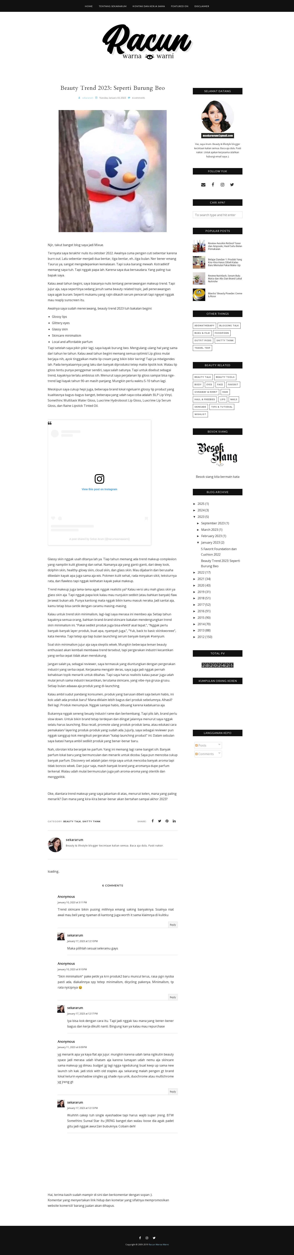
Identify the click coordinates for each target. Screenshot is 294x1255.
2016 (201, 611)
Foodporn (222, 333)
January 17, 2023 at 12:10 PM (82, 941)
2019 (201, 592)
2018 (201, 598)
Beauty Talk (72, 821)
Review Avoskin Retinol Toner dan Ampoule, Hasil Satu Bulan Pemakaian (225, 246)
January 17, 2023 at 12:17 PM (82, 1013)
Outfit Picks (203, 340)
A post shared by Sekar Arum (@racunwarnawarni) (99, 539)
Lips (222, 399)
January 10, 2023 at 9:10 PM (72, 969)
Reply (173, 924)
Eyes (209, 384)
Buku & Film (202, 333)
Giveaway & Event (206, 392)
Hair (225, 392)
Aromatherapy (204, 325)
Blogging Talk (229, 325)
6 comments (138, 97)
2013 (201, 630)
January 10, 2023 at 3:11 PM (72, 902)
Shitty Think (91, 821)
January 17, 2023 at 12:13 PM (82, 1108)
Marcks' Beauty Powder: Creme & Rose (225, 295)
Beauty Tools (225, 377)
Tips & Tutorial (222, 407)
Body (198, 384)
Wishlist (200, 414)
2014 (201, 624)
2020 (201, 585)
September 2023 (213, 523)
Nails (233, 399)
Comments (204, 754)
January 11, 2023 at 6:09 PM (72, 1047)
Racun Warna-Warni (159, 1244)
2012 (201, 637)
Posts (200, 745)
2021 (201, 579)
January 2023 (210, 542)
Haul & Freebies (205, 399)
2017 (201, 605)
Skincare (200, 407)
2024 (201, 510)
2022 (201, 572)
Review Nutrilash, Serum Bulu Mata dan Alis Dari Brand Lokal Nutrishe (225, 278)
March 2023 (209, 530)
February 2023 (211, 536)
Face (220, 384)
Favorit (233, 384)
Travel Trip (202, 348)
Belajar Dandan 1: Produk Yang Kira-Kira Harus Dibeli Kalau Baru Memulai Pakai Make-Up (225, 262)
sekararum (75, 935)
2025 (201, 504)
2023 (201, 517)
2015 (201, 617)
